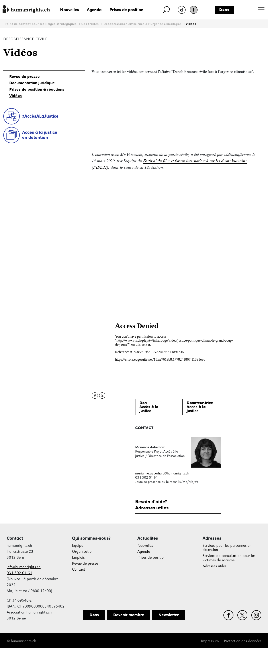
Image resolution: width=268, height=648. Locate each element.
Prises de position (126, 9)
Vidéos (191, 24)
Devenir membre (128, 615)
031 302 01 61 (19, 573)
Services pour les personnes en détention (227, 547)
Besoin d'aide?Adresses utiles (151, 504)
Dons (224, 10)
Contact (78, 569)
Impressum (210, 641)
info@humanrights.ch (24, 567)
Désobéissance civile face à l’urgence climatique (142, 24)
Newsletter (168, 615)
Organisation (83, 551)
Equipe (77, 545)
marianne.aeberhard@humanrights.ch (162, 473)
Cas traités (90, 24)
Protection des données (242, 641)
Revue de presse (24, 76)
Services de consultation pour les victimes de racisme (229, 557)
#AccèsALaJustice (40, 116)
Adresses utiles (214, 566)
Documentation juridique (32, 83)
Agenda (94, 9)
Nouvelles (69, 9)
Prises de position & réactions (36, 89)
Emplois (78, 557)
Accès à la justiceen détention (39, 135)
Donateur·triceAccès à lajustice (200, 407)
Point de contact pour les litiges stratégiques (41, 24)
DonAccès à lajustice (148, 407)
